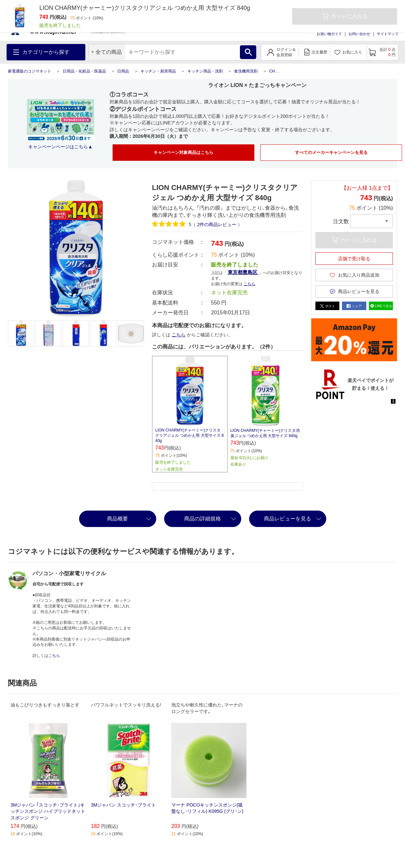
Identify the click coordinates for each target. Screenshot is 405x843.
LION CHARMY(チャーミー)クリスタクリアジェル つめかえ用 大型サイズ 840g (189, 435)
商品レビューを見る (287, 518)
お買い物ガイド (329, 34)
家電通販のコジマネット (29, 71)
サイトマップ (387, 34)
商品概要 (117, 518)
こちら (249, 284)
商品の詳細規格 (202, 518)
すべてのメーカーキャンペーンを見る (331, 152)
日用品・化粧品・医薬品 (84, 71)
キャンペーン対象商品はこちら (183, 152)
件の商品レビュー (217, 224)
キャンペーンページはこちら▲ (60, 146)
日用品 (123, 71)
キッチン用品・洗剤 (205, 71)
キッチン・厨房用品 (158, 71)
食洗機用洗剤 (246, 71)
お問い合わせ (359, 34)
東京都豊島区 (243, 272)
